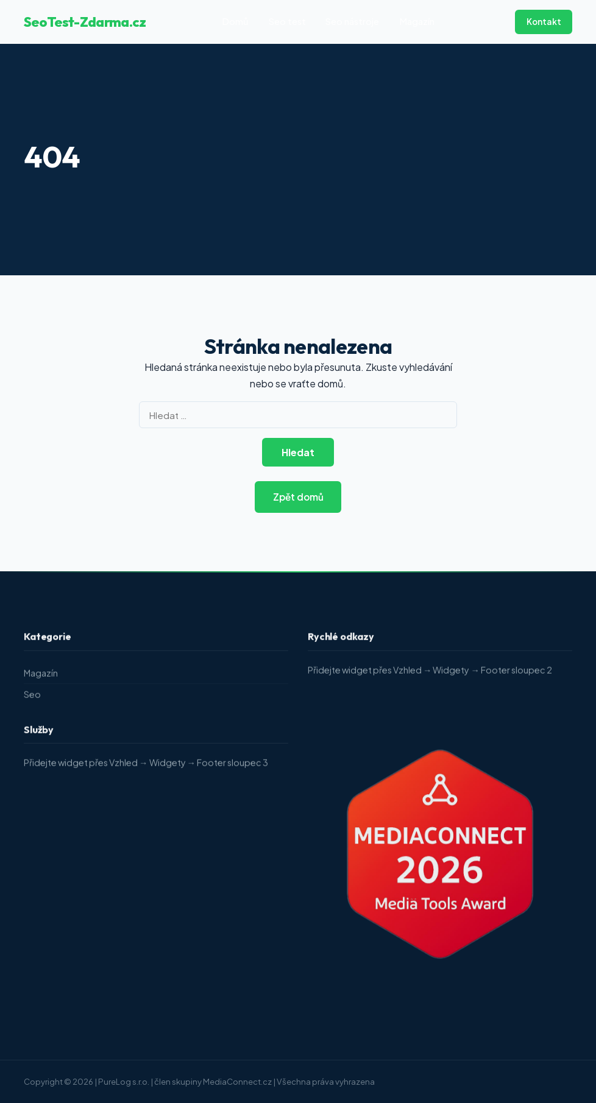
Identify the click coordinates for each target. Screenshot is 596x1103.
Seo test (287, 21)
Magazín (417, 21)
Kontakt (544, 21)
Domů (235, 21)
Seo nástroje (352, 21)
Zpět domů (298, 496)
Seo (32, 696)
